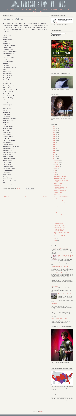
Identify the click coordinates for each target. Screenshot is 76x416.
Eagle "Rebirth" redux (56, 311)
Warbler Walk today (58, 200)
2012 (54, 148)
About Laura (12, 9)
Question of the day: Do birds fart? (59, 272)
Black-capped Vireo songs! (60, 204)
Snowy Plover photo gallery (60, 176)
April (55, 238)
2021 (54, 130)
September (57, 166)
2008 (54, 156)
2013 (54, 146)
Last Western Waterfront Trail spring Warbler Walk (60, 188)
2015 (54, 142)
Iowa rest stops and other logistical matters (60, 222)
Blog (37, 9)
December (56, 160)
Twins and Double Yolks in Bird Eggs (59, 266)
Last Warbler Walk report (59, 178)
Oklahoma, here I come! (59, 227)
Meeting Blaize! (57, 185)
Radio (45, 9)
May (55, 174)
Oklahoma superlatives (59, 218)
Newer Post (6, 196)
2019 (54, 134)
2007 (54, 158)
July (55, 170)
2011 (54, 150)
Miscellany (64, 9)
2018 (54, 136)
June (55, 172)
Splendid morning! (58, 194)
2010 (54, 152)
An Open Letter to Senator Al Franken (60, 279)
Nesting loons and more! (59, 206)
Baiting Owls (54, 303)
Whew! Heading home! (59, 225)
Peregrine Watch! (58, 192)
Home (26, 196)
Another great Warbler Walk (60, 235)
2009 (54, 154)
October (56, 164)
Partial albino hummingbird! (60, 208)
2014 (54, 144)
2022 (54, 128)
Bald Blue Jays (54, 286)
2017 (54, 138)
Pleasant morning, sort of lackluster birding (59, 230)
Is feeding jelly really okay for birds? (59, 248)
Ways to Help (26, 9)
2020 (54, 132)
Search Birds (38, 11)
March (55, 240)
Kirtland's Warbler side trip (60, 190)
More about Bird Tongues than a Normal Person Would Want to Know (65, 257)
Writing (54, 9)
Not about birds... (58, 210)
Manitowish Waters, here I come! (61, 216)
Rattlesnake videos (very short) (61, 220)
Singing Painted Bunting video (61, 202)
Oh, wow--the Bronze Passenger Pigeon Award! (61, 197)
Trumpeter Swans (58, 212)
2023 (54, 126)
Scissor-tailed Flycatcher (59, 214)
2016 (54, 140)
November (56, 162)
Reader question (58, 183)
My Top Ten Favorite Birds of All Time (59, 318)
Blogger (40, 411)
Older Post (45, 196)
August (56, 168)
